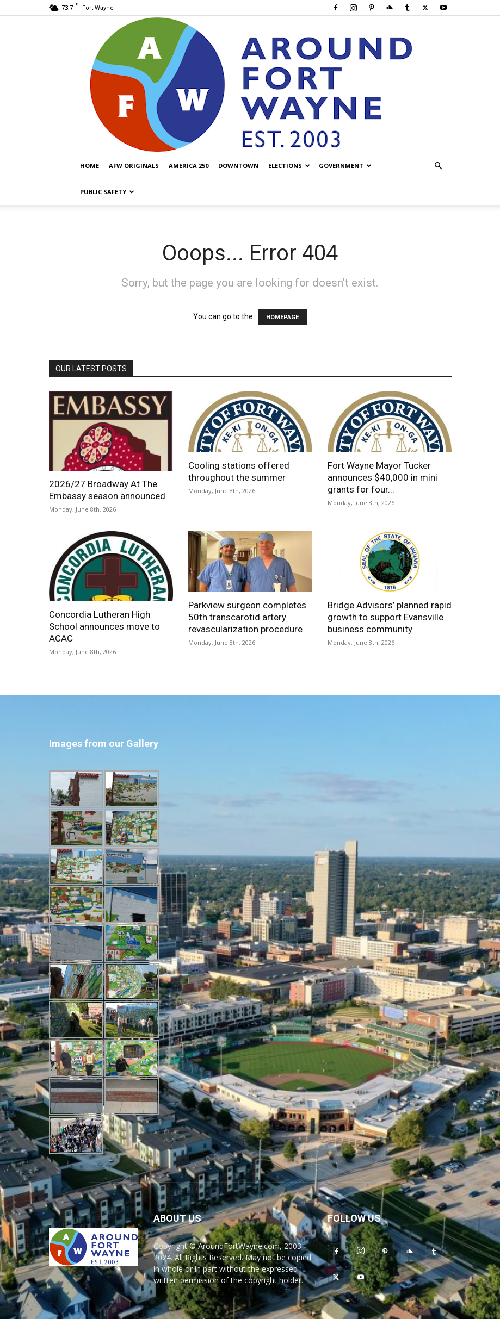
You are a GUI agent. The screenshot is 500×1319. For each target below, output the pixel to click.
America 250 (188, 165)
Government (345, 165)
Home (89, 165)
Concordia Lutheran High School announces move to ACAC (104, 626)
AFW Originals (134, 165)
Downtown (238, 165)
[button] (438, 166)
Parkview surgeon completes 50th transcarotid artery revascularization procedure (247, 617)
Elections (289, 165)
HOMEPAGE (282, 317)
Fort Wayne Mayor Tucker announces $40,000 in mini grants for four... (382, 477)
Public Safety (107, 192)
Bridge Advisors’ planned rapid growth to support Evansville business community (390, 617)
